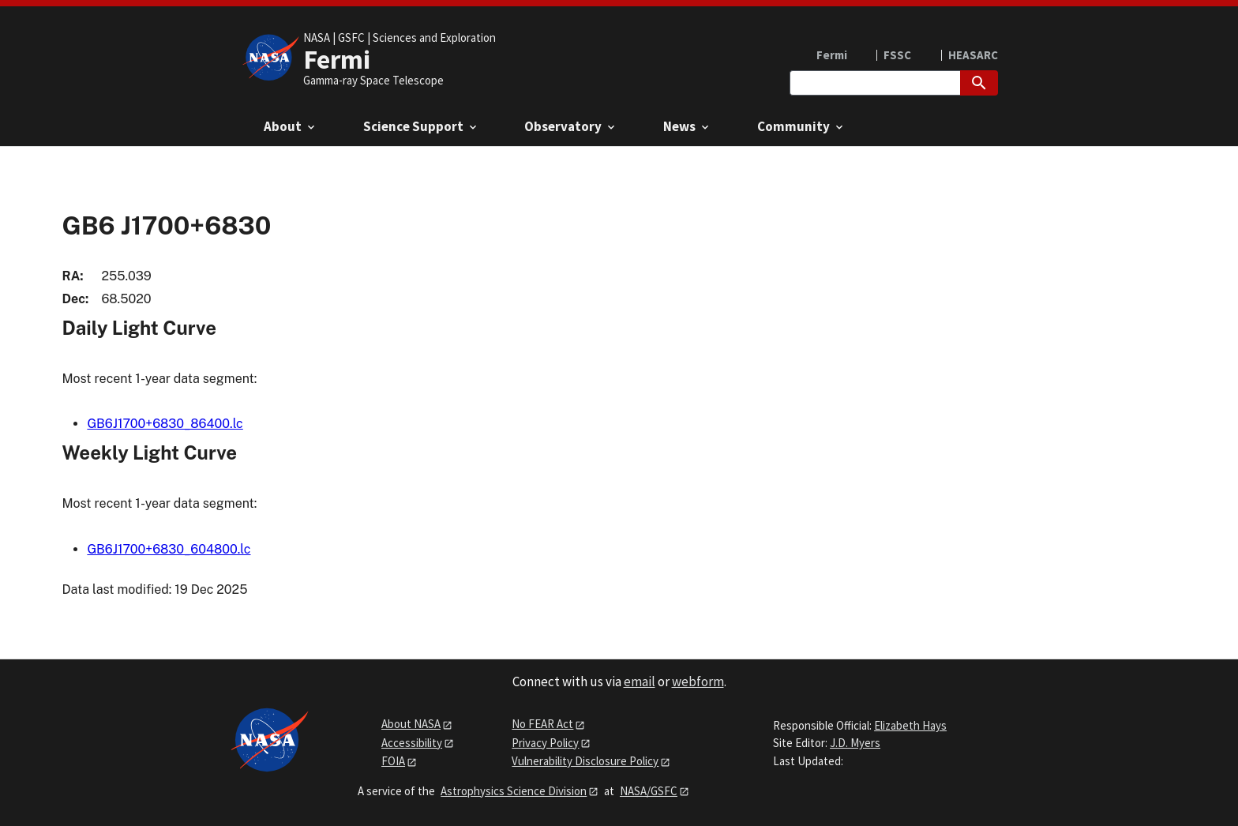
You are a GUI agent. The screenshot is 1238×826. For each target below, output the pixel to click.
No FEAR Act (542, 723)
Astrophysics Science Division (514, 790)
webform (698, 681)
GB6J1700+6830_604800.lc (168, 549)
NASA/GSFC (648, 790)
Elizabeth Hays (910, 725)
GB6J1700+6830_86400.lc (164, 423)
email (639, 681)
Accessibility (411, 742)
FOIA (393, 760)
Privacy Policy (545, 742)
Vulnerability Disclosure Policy (585, 760)
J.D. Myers (855, 742)
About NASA (411, 723)
